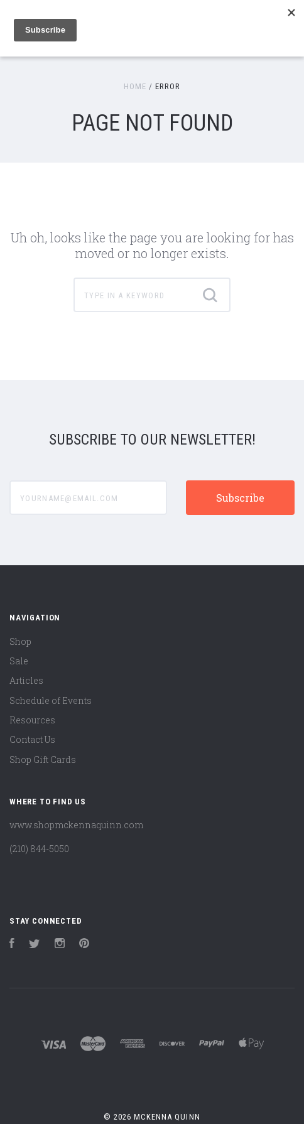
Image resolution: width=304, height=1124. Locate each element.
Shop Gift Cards (42, 759)
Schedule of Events (50, 700)
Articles (26, 680)
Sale (18, 661)
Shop (20, 641)
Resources (32, 720)
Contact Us (32, 739)
